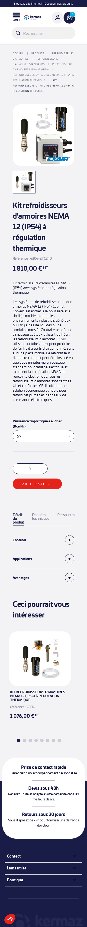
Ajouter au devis (37, 484)
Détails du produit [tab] (18, 518)
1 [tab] (18, 740)
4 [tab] (36, 740)
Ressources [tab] (66, 515)
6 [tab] (47, 740)
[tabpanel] (40, 681)
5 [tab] (42, 740)
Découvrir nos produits (59, 3)
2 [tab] (24, 740)
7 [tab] (53, 740)
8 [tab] (59, 740)
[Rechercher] (43, 33)
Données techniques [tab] (40, 517)
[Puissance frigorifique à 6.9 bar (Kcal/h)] (43, 436)
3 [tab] (30, 740)
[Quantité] (30, 468)
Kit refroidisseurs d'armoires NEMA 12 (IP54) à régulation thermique (37, 695)
